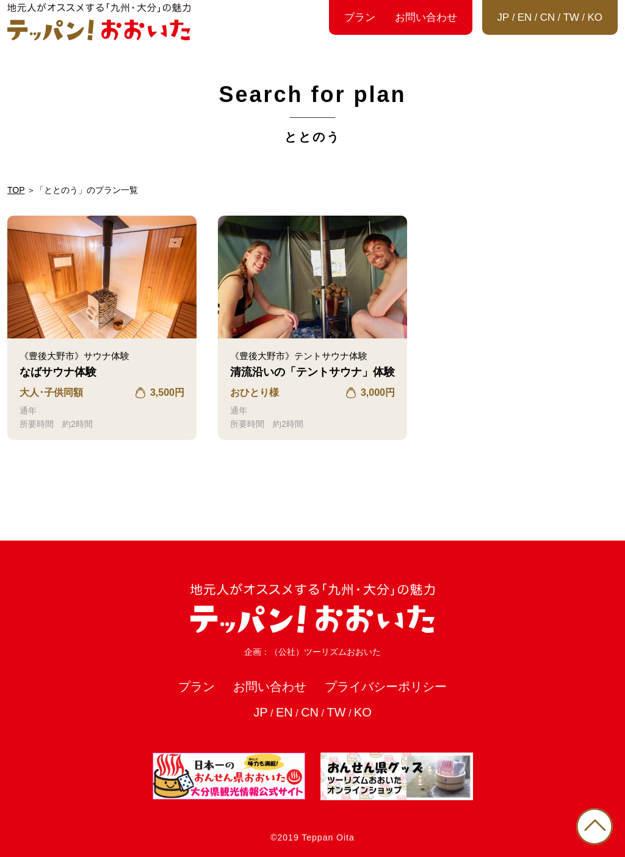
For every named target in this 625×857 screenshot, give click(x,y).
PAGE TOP (594, 826)
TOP (16, 190)
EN (525, 17)
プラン (359, 17)
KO (594, 17)
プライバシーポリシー (386, 686)
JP (503, 17)
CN (547, 17)
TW (571, 17)
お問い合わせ (426, 17)
